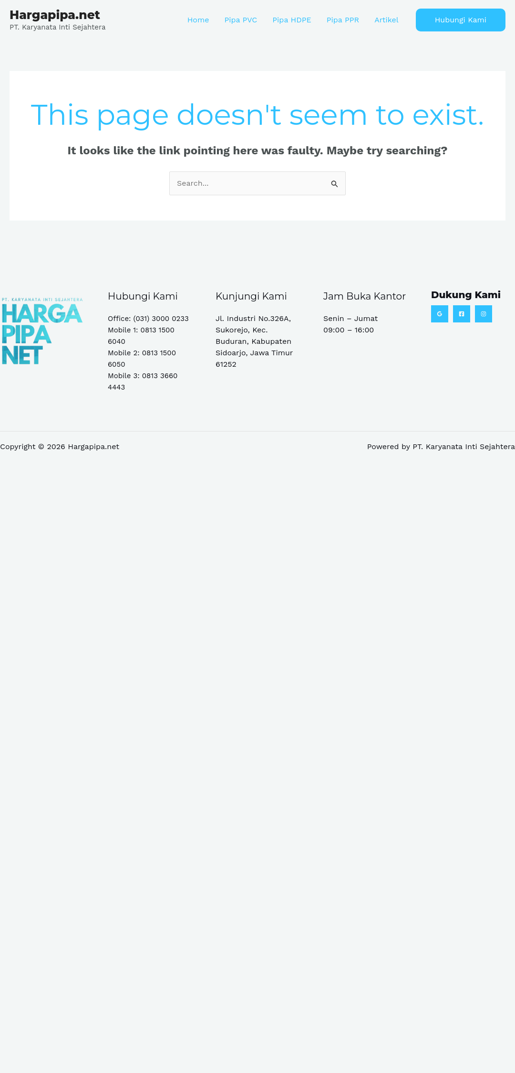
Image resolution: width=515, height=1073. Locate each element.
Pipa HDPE (291, 19)
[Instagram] (483, 313)
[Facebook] (461, 313)
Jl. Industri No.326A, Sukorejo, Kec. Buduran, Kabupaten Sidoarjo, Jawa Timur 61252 (254, 341)
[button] (460, 20)
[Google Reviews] (439, 313)
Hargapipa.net (55, 15)
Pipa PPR (343, 19)
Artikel (386, 19)
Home (198, 19)
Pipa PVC (240, 19)
